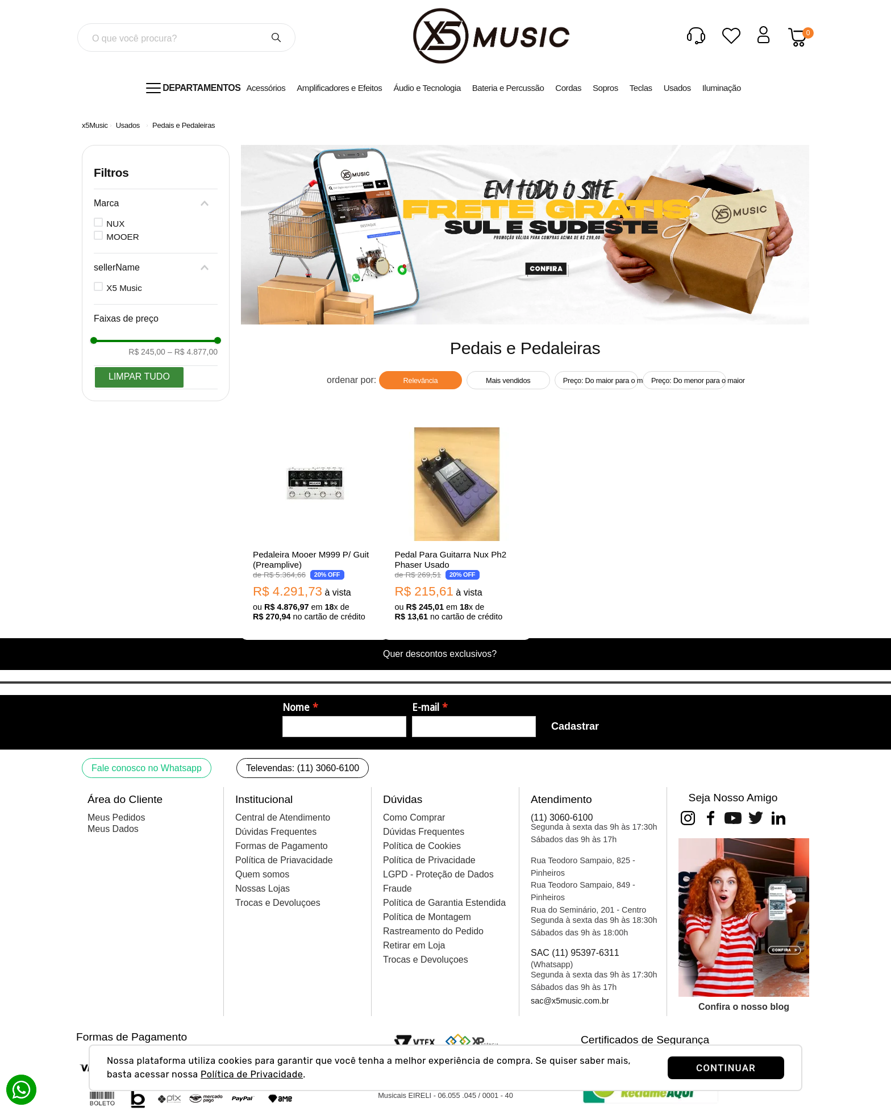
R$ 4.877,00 (193, 351)
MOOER (122, 237)
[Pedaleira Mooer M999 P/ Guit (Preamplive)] (315, 525)
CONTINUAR (726, 1067)
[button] (156, 203)
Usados (128, 125)
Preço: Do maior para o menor (600, 380)
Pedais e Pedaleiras (183, 125)
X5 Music (123, 288)
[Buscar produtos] (276, 37)
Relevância (420, 380)
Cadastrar (575, 726)
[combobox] (186, 37)
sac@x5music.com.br (570, 1000)
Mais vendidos (508, 380)
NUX (115, 223)
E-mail (425, 707)
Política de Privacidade (252, 1074)
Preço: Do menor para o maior (688, 380)
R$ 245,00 (146, 351)
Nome (296, 707)
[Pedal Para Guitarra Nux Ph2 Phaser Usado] (457, 525)
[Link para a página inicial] (95, 125)
